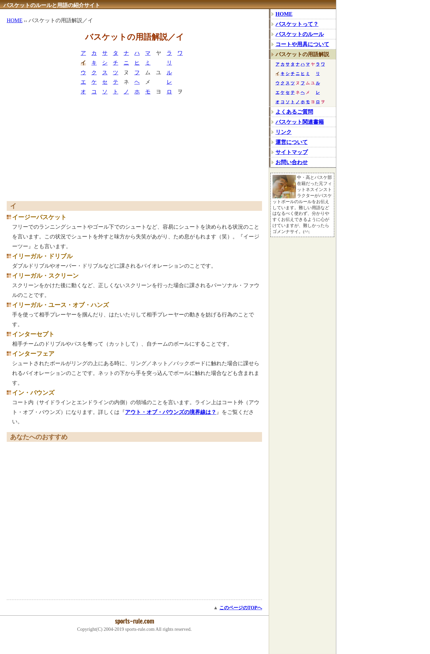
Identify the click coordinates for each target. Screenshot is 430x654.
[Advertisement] (134, 151)
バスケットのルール (299, 34)
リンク (283, 132)
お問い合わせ (291, 162)
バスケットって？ (296, 24)
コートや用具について (302, 44)
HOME (15, 20)
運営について (291, 142)
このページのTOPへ (240, 607)
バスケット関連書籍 (299, 122)
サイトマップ (291, 152)
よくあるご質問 (294, 112)
